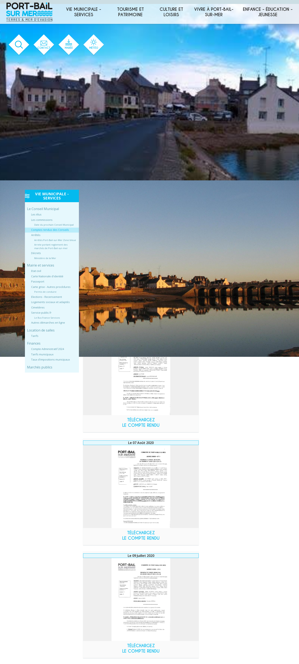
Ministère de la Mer (45, 258)
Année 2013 (101, 616)
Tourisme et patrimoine (130, 12)
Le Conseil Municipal (43, 209)
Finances (33, 343)
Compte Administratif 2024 (47, 349)
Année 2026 (101, 560)
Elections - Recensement (46, 297)
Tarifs (34, 336)
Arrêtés (35, 235)
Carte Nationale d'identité (47, 276)
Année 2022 (101, 577)
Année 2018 (101, 595)
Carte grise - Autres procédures (51, 287)
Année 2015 (101, 608)
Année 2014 (101, 612)
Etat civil (36, 271)
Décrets (36, 253)
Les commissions (42, 220)
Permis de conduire (45, 291)
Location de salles (41, 330)
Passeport (37, 281)
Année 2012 (101, 621)
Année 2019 (101, 590)
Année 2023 (101, 573)
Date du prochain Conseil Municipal (54, 224)
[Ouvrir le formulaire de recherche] (15, 44)
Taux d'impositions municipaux (50, 359)
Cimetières (38, 307)
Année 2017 (101, 599)
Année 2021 (101, 582)
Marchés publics (39, 367)
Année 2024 (101, 568)
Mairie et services (40, 265)
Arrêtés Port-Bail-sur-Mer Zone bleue (55, 240)
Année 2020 (101, 586)
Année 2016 (101, 603)
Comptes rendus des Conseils (50, 230)
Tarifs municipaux (42, 354)
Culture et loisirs (171, 12)
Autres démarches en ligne (48, 322)
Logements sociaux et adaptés (50, 302)
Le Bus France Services (47, 317)
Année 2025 (101, 564)
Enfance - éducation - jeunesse (268, 12)
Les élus (36, 214)
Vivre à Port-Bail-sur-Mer (213, 12)
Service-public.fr (41, 312)
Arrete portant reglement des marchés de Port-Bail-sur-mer (51, 246)
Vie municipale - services (83, 12)
